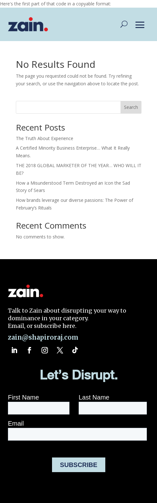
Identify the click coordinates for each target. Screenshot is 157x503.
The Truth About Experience (44, 138)
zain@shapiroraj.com (43, 337)
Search (131, 107)
